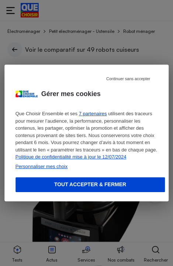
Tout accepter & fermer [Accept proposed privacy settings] (90, 184)
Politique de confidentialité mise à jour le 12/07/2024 (71, 157)
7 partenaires (93, 113)
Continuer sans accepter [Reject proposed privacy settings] (128, 78)
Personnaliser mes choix (41, 166)
